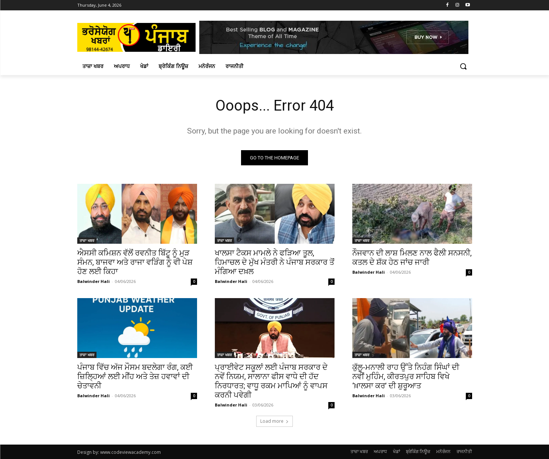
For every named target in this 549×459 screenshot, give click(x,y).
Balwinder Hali (93, 281)
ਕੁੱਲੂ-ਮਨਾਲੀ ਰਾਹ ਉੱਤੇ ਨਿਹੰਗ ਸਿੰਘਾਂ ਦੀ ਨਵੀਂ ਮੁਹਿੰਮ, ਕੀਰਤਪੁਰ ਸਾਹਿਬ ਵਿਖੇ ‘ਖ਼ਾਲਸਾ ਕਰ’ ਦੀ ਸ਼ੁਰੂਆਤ (405, 376)
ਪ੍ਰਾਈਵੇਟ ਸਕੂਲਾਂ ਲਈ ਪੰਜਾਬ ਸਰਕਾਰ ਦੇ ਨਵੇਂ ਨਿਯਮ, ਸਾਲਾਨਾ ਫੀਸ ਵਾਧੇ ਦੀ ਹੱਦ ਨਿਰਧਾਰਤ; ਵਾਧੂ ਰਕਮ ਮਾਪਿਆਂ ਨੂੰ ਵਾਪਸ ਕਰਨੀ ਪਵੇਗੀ (271, 381)
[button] (463, 66)
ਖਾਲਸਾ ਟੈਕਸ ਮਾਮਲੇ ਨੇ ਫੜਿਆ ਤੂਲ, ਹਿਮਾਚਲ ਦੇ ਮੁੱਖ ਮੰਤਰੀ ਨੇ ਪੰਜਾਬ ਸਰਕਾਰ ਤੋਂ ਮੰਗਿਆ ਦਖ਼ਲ (274, 262)
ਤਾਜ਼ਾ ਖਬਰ (86, 240)
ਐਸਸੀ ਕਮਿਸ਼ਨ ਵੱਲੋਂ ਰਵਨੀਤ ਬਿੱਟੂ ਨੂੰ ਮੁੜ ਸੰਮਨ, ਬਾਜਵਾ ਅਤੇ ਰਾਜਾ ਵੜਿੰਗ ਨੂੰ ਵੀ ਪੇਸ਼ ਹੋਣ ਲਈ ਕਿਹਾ (135, 262)
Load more (274, 421)
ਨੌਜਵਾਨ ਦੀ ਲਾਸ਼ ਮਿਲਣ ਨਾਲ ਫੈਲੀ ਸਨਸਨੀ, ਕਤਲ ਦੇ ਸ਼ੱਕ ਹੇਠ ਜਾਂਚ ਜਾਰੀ (412, 258)
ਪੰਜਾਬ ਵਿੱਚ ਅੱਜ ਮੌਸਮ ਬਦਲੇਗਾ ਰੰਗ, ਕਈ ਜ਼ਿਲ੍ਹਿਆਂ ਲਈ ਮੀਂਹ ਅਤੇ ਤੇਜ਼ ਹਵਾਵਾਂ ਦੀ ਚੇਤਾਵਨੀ (135, 376)
